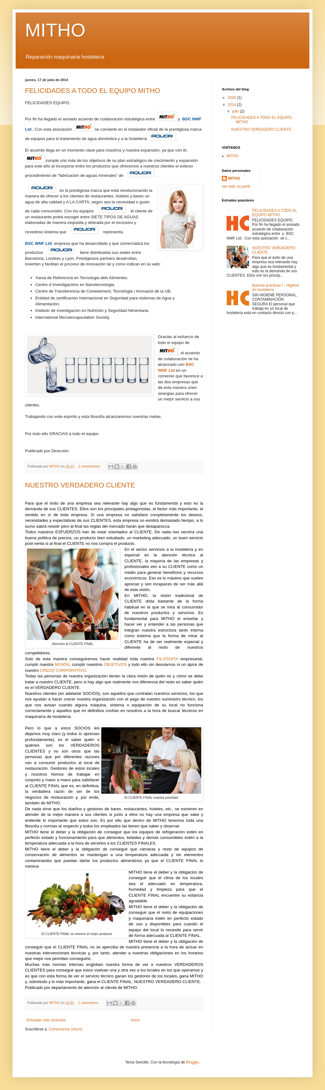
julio (236, 111)
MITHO (55, 30)
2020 (232, 97)
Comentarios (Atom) (65, 1029)
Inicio (135, 1020)
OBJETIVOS (115, 664)
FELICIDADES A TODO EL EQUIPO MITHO (92, 90)
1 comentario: (89, 1003)
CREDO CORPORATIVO (63, 670)
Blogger (192, 1062)
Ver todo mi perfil (236, 186)
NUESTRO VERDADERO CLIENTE (80, 485)
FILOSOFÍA (167, 658)
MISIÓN (62, 664)
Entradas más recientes (46, 1020)
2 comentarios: (90, 466)
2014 (232, 105)
